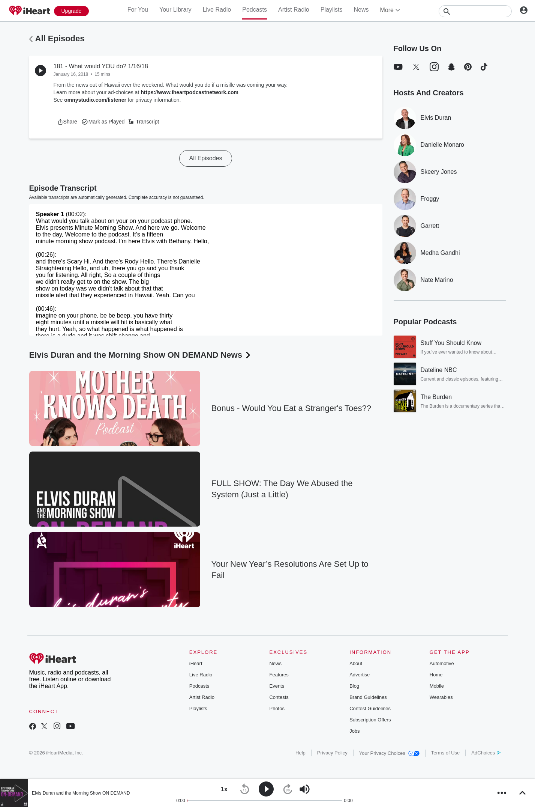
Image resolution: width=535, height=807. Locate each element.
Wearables (441, 697)
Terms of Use (445, 753)
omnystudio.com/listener (95, 100)
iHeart (195, 663)
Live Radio (217, 9)
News (361, 9)
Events (276, 686)
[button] (67, 121)
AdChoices (485, 753)
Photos (276, 708)
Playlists (332, 9)
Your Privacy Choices (389, 753)
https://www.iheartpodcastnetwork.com (189, 92)
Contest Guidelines (370, 708)
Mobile (437, 686)
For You (137, 9)
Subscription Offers (370, 720)
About (355, 663)
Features (278, 675)
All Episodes (60, 38)
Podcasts (254, 9)
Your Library (175, 9)
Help (300, 753)
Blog (354, 686)
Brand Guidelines (368, 697)
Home (436, 675)
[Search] (475, 11)
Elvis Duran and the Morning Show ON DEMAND (81, 793)
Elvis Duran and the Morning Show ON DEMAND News (140, 355)
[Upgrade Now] (71, 11)
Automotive (442, 663)
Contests (278, 697)
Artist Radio (293, 9)
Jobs (354, 731)
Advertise (359, 675)
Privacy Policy (332, 753)
